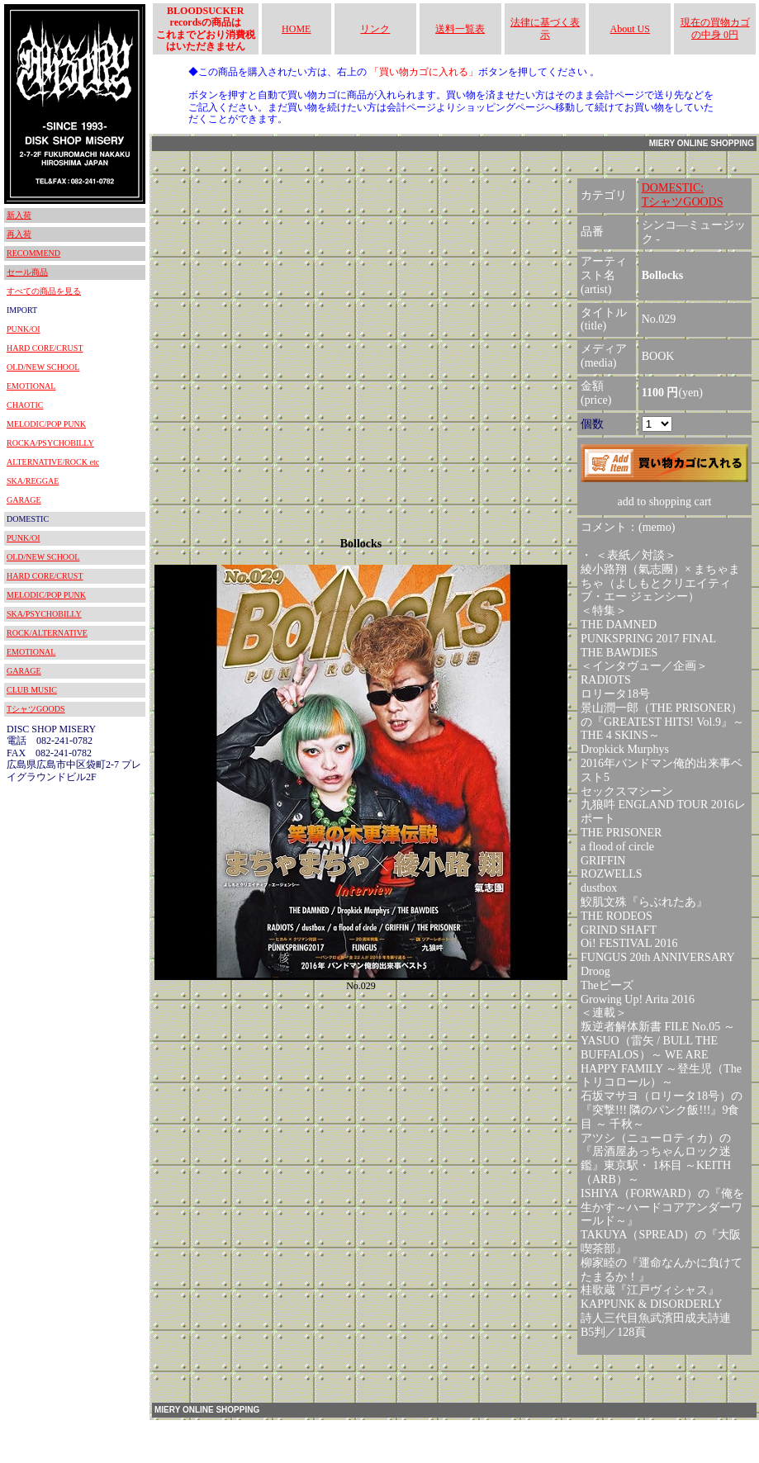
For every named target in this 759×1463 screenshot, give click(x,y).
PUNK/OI (23, 329)
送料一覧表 (460, 29)
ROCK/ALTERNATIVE (47, 632)
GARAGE (24, 499)
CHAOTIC (25, 405)
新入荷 (19, 215)
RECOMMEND (33, 253)
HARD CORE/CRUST (45, 348)
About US (630, 29)
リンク (375, 29)
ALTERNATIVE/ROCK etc (53, 461)
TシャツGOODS (36, 708)
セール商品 (27, 272)
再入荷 (19, 234)
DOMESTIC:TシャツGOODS (682, 195)
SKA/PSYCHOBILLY (44, 613)
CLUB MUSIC (32, 689)
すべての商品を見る (44, 291)
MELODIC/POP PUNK (46, 423)
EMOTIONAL (31, 386)
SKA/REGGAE (33, 480)
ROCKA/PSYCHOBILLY (50, 442)
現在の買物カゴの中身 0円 (715, 28)
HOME (296, 29)
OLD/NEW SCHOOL (43, 367)
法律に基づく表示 (545, 28)
